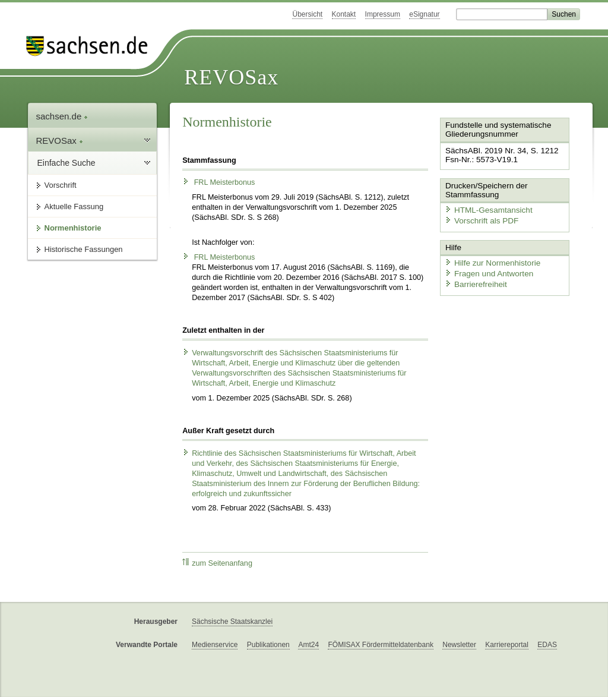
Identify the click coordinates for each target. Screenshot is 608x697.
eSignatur (424, 14)
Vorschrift (61, 185)
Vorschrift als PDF (479, 219)
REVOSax (231, 77)
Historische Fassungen (84, 249)
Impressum (382, 14)
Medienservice (215, 645)
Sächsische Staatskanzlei (232, 621)
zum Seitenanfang (217, 563)
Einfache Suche (66, 163)
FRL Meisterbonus (218, 182)
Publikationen (268, 645)
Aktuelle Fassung (74, 206)
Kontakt (344, 14)
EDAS (547, 645)
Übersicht (307, 14)
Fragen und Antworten (486, 270)
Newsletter (459, 645)
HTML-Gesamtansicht (485, 208)
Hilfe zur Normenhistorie (489, 260)
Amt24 (308, 645)
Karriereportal (506, 645)
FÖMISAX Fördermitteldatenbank (380, 645)
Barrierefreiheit (474, 280)
